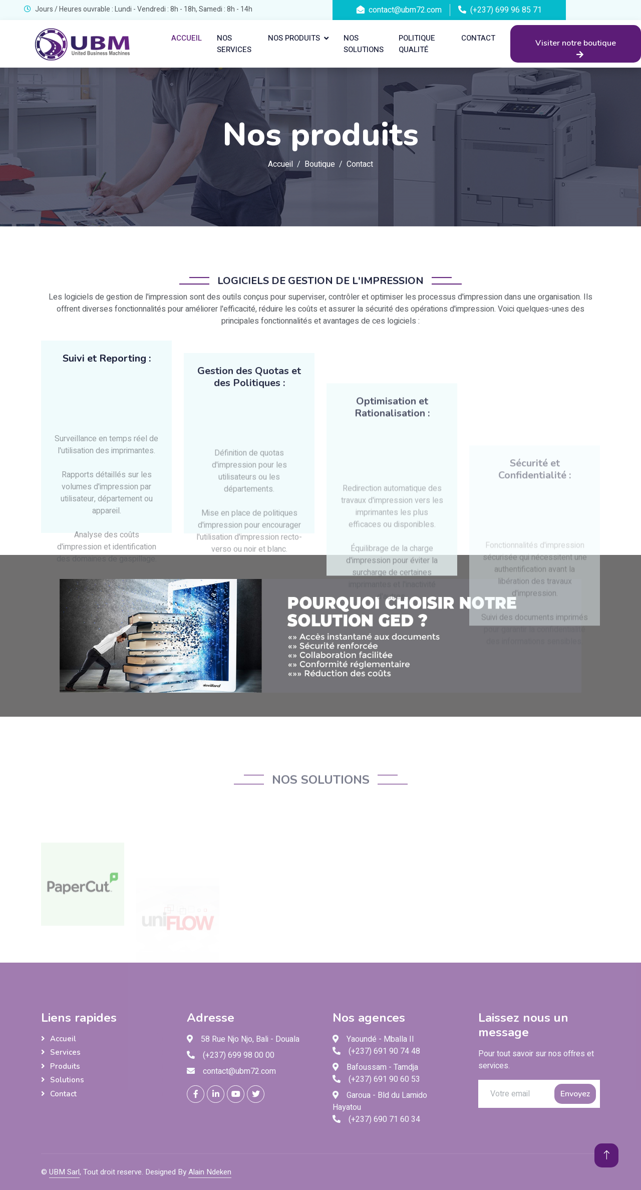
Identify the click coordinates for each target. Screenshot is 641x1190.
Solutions (67, 1080)
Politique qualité (417, 44)
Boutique (319, 164)
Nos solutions (364, 44)
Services (65, 1052)
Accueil (186, 38)
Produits (65, 1066)
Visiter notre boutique (575, 48)
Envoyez (575, 1093)
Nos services (234, 44)
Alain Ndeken (209, 1171)
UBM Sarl (64, 1171)
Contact (478, 38)
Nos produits (294, 38)
